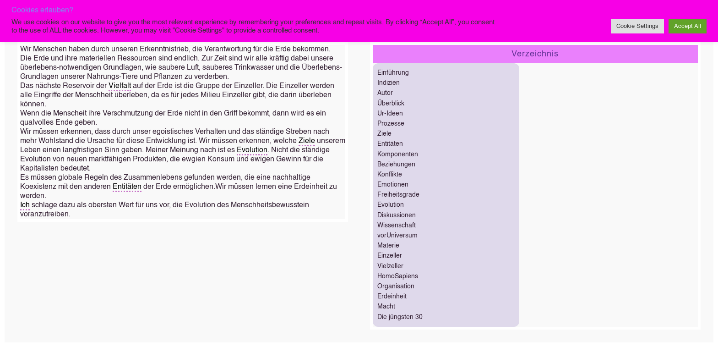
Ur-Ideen (390, 113)
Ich (25, 205)
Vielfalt (120, 86)
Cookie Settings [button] (637, 26)
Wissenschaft (396, 225)
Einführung (393, 73)
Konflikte (389, 174)
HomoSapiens (397, 276)
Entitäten (127, 187)
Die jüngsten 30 (400, 317)
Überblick (390, 103)
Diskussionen (396, 215)
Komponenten (397, 154)
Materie (388, 245)
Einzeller (389, 256)
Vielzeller (390, 266)
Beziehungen (396, 164)
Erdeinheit (392, 296)
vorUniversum (397, 235)
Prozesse (390, 124)
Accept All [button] (687, 26)
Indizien (388, 83)
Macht (386, 306)
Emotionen (392, 185)
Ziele (307, 141)
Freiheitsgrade (398, 195)
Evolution (252, 150)
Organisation (395, 286)
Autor (385, 93)
